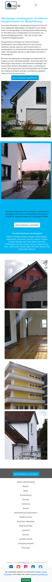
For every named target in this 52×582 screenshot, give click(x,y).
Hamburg (26, 504)
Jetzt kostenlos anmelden (27, 225)
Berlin (25, 490)
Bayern (26, 486)
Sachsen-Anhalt (25, 539)
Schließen (26, 580)
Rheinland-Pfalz (25, 526)
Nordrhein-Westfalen (26, 521)
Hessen (26, 508)
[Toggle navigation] (36, 5)
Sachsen (25, 534)
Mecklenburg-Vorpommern (25, 512)
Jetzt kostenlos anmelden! (26, 474)
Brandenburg (25, 495)
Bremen (25, 499)
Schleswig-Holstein (26, 543)
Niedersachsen (25, 517)
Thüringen (25, 547)
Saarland (26, 530)
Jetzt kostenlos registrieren (25, 77)
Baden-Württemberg (26, 482)
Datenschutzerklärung (38, 574)
